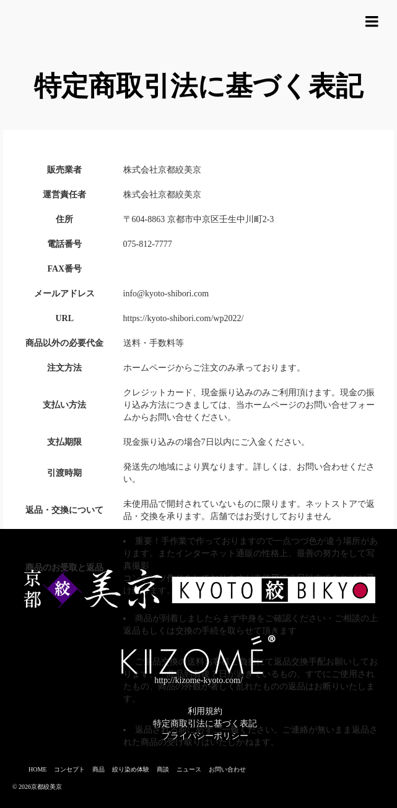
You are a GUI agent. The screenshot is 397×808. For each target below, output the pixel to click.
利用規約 (205, 711)
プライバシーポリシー (205, 736)
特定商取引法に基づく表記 (205, 723)
